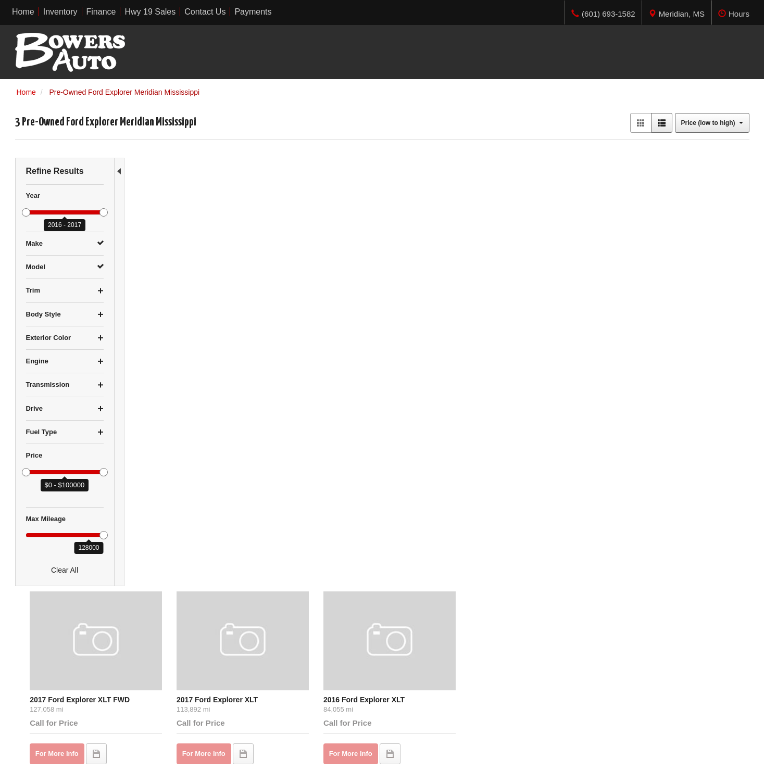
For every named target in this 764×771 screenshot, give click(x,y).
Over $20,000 (37, 690)
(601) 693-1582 (624, 690)
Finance (216, 669)
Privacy (134, 755)
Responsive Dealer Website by (595, 758)
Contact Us (221, 679)
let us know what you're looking (241, 363)
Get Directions (601, 679)
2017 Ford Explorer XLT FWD (187, 251)
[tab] (676, 12)
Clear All (64, 570)
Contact (107, 755)
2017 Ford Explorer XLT (302, 251)
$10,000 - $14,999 (44, 669)
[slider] (26, 212)
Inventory (218, 658)
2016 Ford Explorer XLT (427, 251)
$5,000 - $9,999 (40, 658)
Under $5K (32, 648)
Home (212, 648)
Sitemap (163, 755)
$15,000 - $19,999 (44, 679)
